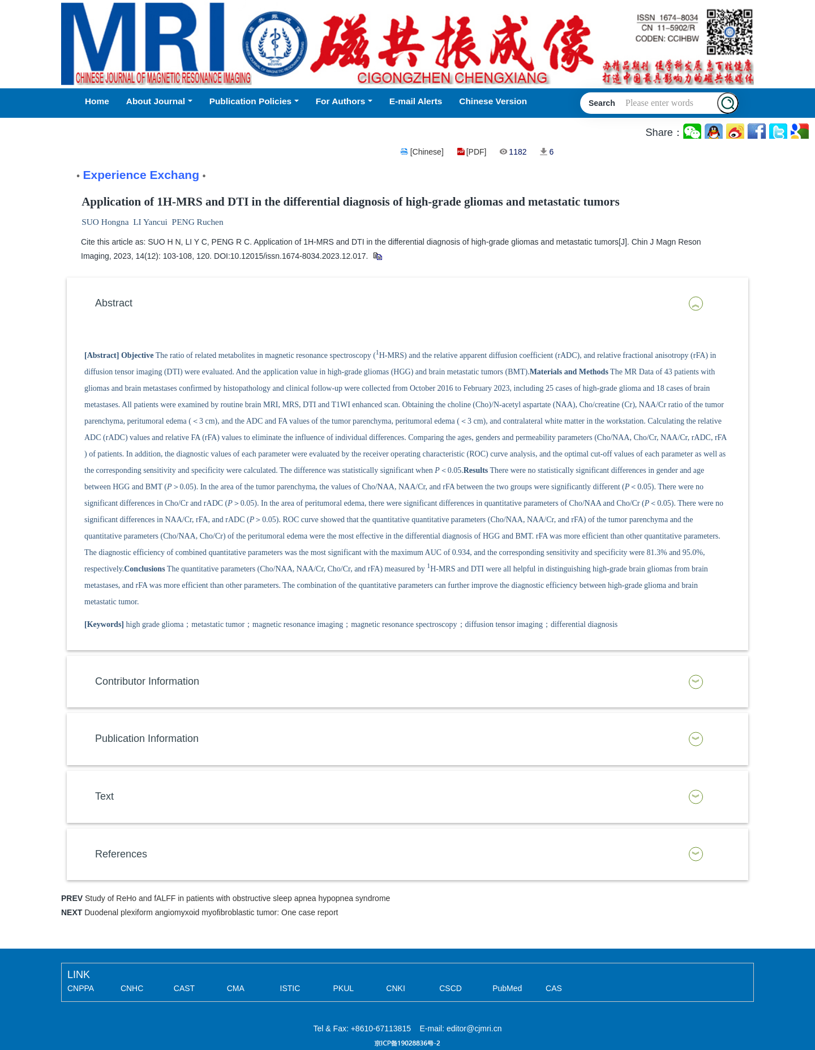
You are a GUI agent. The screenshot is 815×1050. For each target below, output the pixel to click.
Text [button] (104, 796)
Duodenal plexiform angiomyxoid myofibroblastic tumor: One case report (211, 912)
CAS (554, 988)
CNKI (395, 988)
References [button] (121, 854)
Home (97, 101)
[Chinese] (427, 151)
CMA (235, 988)
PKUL (343, 988)
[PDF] (476, 151)
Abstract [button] (113, 303)
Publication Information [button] (147, 738)
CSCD (450, 988)
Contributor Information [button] (147, 681)
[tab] (407, 304)
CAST (184, 988)
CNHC (132, 988)
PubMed (507, 988)
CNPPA (80, 988)
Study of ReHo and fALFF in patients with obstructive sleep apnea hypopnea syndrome (237, 898)
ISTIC (290, 988)
